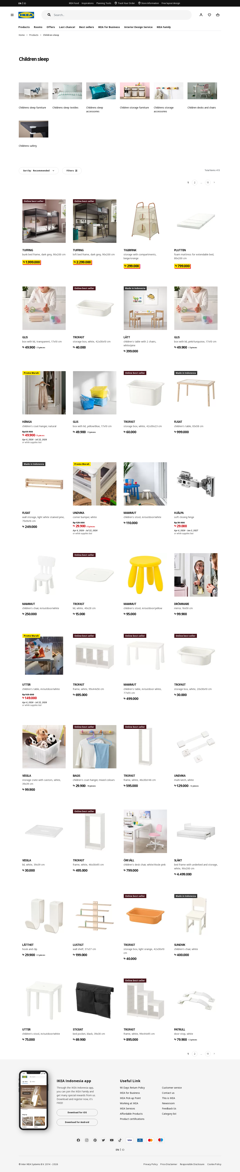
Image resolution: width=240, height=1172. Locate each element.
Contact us (168, 1092)
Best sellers (86, 27)
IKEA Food (74, 3)
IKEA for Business (109, 27)
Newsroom (168, 1103)
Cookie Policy (214, 1164)
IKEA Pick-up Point (130, 1098)
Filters (72, 170)
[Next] (214, 182)
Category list (169, 1113)
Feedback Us (169, 1108)
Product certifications (132, 1119)
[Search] (123, 15)
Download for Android (77, 1122)
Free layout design (171, 3)
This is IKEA (168, 1098)
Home (22, 35)
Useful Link (130, 1081)
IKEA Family (164, 27)
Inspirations (88, 3)
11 (208, 182)
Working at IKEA (129, 1103)
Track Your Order (126, 3)
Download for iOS (77, 1112)
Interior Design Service (138, 27)
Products (33, 35)
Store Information (150, 3)
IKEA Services (127, 1108)
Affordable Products (131, 1113)
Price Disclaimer (168, 1164)
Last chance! (67, 27)
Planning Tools (103, 3)
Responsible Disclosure (192, 1164)
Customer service (172, 1087)
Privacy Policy (151, 1164)
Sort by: (36, 170)
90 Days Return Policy (132, 1087)
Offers (51, 27)
